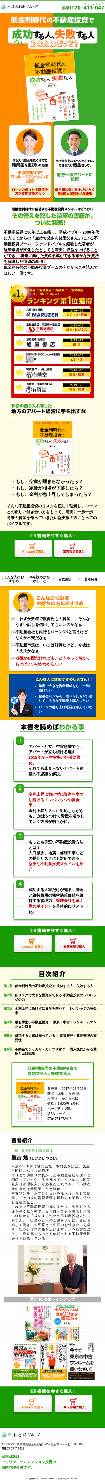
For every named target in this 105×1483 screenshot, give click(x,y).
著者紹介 (91, 579)
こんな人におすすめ (14, 579)
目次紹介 (65, 579)
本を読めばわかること (39, 579)
